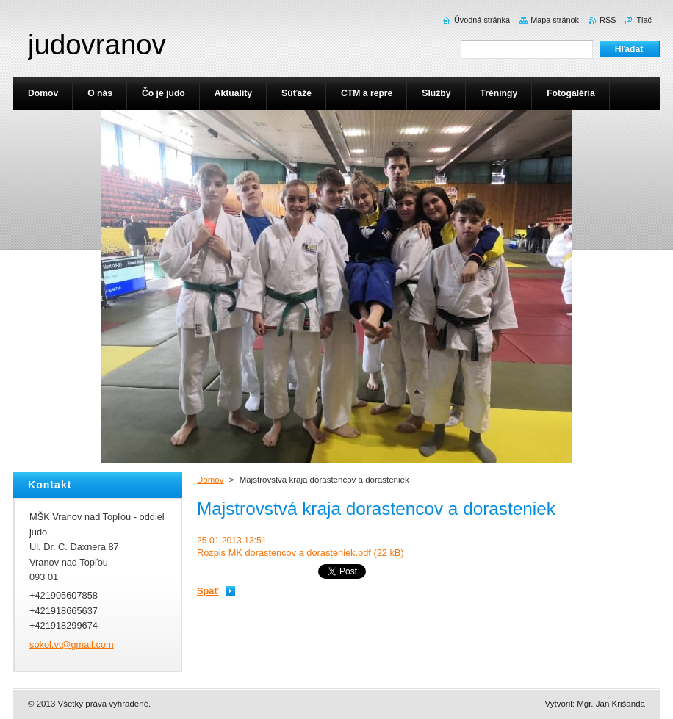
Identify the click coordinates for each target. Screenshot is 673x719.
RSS (608, 19)
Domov (210, 479)
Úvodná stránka (482, 19)
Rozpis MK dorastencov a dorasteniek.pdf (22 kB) (300, 552)
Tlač (644, 19)
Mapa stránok (554, 19)
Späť (208, 590)
